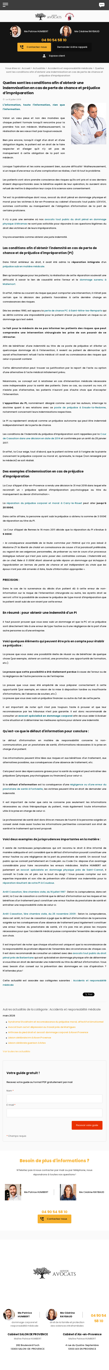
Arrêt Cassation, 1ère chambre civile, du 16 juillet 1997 (34, 892)
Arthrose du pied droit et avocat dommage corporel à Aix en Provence (48, 1032)
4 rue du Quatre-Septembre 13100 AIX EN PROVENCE (82, 1351)
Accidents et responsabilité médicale (70, 68)
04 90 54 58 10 (53, 40)
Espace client (53, 56)
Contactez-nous (33, 47)
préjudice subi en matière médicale (23, 266)
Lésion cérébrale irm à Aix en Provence (29, 1037)
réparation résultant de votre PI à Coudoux (28, 883)
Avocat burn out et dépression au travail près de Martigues (41, 1027)
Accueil (26, 68)
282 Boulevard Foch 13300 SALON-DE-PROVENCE (28, 1351)
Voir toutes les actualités (16, 1051)
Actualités (39, 68)
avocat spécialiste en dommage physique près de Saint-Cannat (61, 870)
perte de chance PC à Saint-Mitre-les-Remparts (73, 310)
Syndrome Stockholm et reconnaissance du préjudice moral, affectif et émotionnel (55, 1022)
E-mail (11, 1105)
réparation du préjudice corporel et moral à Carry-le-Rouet (44, 503)
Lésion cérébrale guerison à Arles (27, 1043)
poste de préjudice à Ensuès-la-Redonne (80, 407)
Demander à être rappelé (72, 47)
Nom (10, 1090)
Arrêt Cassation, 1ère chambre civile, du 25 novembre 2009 (39, 914)
